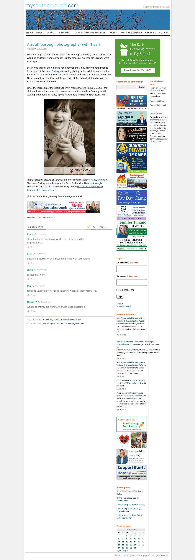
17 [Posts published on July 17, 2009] (135, 541)
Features (64, 32)
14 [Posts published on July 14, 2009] (123, 541)
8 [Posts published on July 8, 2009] (126, 538)
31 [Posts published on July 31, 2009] (135, 548)
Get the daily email (158, 105)
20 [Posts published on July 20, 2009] (119, 545)
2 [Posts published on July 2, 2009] (130, 535)
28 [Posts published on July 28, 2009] (123, 548)
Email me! (157, 141)
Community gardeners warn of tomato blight (62, 319)
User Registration (131, 32)
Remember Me (126, 289)
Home (29, 32)
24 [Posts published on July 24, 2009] (135, 545)
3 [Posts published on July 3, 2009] (135, 535)
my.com (52, 5)
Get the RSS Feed (157, 101)
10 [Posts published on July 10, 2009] (135, 538)
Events (51, 32)
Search (142, 87)
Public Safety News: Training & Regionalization (131, 319)
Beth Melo (120, 341)
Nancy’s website (99, 179)
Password (127, 276)
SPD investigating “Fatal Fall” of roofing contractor (129, 516)
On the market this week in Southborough (127, 499)
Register (119, 303)
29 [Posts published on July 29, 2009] (127, 548)
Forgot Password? (123, 306)
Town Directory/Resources (89, 32)
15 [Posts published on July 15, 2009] (127, 541)
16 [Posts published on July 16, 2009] (131, 541)
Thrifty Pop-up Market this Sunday (130, 504)
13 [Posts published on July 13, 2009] (119, 541)
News (39, 32)
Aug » (125, 550)
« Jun (119, 550)
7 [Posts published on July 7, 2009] (122, 538)
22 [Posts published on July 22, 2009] (127, 545)
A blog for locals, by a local (156, 7)
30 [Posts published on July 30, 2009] (131, 548)
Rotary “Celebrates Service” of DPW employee (131, 381)
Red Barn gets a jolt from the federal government (63, 323)
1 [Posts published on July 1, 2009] (126, 535)
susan (31, 49)
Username (127, 262)
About (113, 32)
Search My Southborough (129, 81)
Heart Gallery (52, 71)
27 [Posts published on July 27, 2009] (119, 548)
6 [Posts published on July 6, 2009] (118, 538)
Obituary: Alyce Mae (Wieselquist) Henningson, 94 (130, 394)
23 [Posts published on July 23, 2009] (131, 545)
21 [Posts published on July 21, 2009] (123, 545)
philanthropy (41, 217)
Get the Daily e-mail (157, 32)
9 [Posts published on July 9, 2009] (130, 538)
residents (50, 217)
